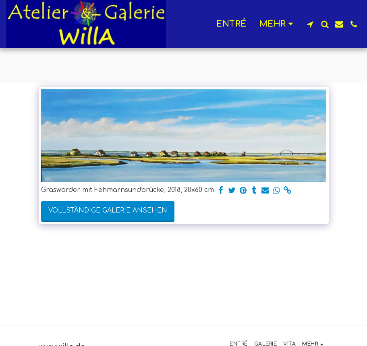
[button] (310, 24)
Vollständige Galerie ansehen (107, 210)
